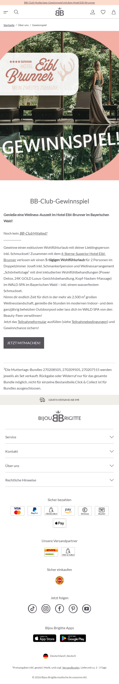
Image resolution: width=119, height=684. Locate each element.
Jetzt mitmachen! (24, 343)
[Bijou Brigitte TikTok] (32, 608)
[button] (92, 12)
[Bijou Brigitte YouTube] (87, 608)
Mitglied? (33, 233)
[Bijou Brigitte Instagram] (46, 608)
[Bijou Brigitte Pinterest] (73, 608)
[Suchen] (16, 12)
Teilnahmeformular (32, 321)
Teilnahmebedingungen (89, 321)
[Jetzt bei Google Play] (73, 637)
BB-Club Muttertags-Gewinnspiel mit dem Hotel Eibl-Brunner (59, 2)
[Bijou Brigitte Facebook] (59, 608)
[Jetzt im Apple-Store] (44, 637)
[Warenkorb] (113, 12)
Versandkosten (71, 667)
